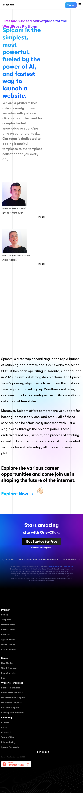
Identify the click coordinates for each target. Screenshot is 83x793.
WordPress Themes (55, 567)
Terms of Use (7, 737)
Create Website (68, 567)
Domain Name (8, 624)
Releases (5, 634)
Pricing (4, 615)
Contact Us (6, 732)
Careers (5, 722)
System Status (8, 639)
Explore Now (14, 493)
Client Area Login (9, 668)
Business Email (8, 629)
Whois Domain (8, 644)
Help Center (7, 663)
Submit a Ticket (8, 673)
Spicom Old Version (10, 747)
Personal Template (10, 707)
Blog (3, 678)
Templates (6, 619)
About (4, 727)
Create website (8, 649)
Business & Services (10, 688)
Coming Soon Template (12, 712)
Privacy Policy (8, 742)
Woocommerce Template (13, 697)
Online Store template (12, 692)
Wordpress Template (11, 702)
